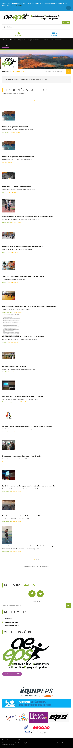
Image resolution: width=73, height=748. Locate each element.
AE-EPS (5, 40)
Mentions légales (23, 743)
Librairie (5, 45)
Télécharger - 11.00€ (12, 674)
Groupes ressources (33, 40)
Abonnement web (11, 622)
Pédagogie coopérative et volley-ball (15, 127)
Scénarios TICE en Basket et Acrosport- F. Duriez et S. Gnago (23, 396)
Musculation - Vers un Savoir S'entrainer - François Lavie (21, 456)
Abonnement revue (12, 625)
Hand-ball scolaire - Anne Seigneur (14, 366)
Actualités (13, 40)
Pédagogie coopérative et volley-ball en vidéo (18, 157)
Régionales (21, 40)
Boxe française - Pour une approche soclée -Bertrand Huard (22, 246)
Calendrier (45, 40)
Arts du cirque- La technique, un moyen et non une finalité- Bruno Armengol (28, 546)
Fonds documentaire (56, 40)
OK (68, 8)
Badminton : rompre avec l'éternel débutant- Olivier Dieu (21, 516)
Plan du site (5, 743)
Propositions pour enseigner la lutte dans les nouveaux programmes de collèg (29, 306)
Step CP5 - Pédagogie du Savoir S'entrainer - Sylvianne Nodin (23, 276)
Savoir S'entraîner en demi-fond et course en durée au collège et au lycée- (28, 216)
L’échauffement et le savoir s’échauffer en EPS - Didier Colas (23, 336)
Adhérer (66, 22)
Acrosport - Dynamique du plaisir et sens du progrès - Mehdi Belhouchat (27, 426)
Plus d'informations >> (17, 5)
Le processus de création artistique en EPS (17, 186)
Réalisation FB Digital (8, 745)
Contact (14, 743)
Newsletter (36, 601)
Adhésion (8, 619)
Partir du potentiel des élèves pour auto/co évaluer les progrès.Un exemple (28, 486)
